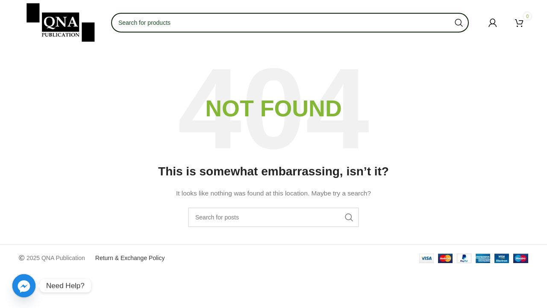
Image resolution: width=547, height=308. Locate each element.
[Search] (273, 217)
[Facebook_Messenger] (23, 285)
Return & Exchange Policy (130, 258)
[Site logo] (61, 21)
